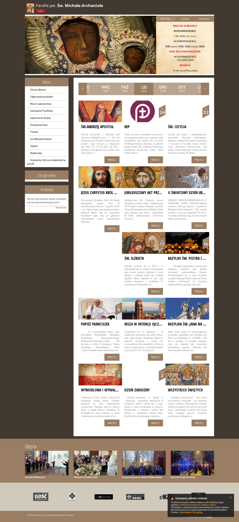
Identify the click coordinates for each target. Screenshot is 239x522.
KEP (127, 126)
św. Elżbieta (134, 258)
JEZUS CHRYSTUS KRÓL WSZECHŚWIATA (109, 192)
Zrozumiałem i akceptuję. (191, 512)
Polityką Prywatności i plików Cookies (198, 505)
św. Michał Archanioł (40, 139)
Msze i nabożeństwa (40, 103)
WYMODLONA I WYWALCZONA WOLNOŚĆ (111, 390)
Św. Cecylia (177, 126)
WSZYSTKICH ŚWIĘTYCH (185, 390)
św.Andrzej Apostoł (97, 126)
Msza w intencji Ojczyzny (145, 324)
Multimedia (36, 153)
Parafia (34, 131)
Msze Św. (165, 18)
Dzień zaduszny (137, 390)
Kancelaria (204, 18)
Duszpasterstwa (38, 124)
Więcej (112, 159)
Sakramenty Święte (40, 118)
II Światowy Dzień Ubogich (190, 192)
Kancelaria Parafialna (41, 110)
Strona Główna (38, 89)
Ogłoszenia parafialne (41, 96)
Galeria (34, 146)
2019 (182, 89)
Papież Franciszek (95, 324)
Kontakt (185, 18)
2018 (106, 89)
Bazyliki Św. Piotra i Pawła (190, 258)
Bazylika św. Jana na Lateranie (193, 324)
